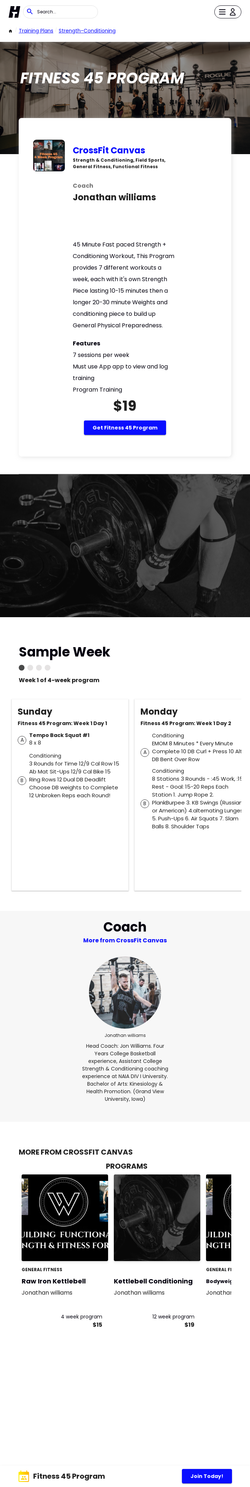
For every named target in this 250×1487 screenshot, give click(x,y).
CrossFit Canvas (109, 150)
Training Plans (36, 30)
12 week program (173, 1316)
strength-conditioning (87, 30)
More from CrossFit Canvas (125, 940)
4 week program (81, 1316)
